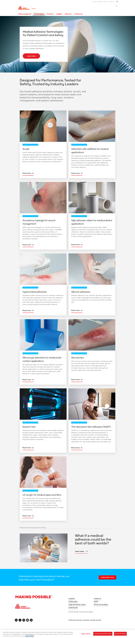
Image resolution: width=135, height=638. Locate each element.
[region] (67, 634)
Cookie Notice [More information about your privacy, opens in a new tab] (30, 636)
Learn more (31, 56)
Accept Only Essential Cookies (102, 633)
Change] (104, 1)
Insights (59, 14)
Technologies (39, 14)
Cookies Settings (86, 633)
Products (50, 14)
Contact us (111, 1)
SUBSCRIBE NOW (107, 577)
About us (68, 14)
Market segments (24, 14)
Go (116, 6)
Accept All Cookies (120, 633)
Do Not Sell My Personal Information (80, 612)
